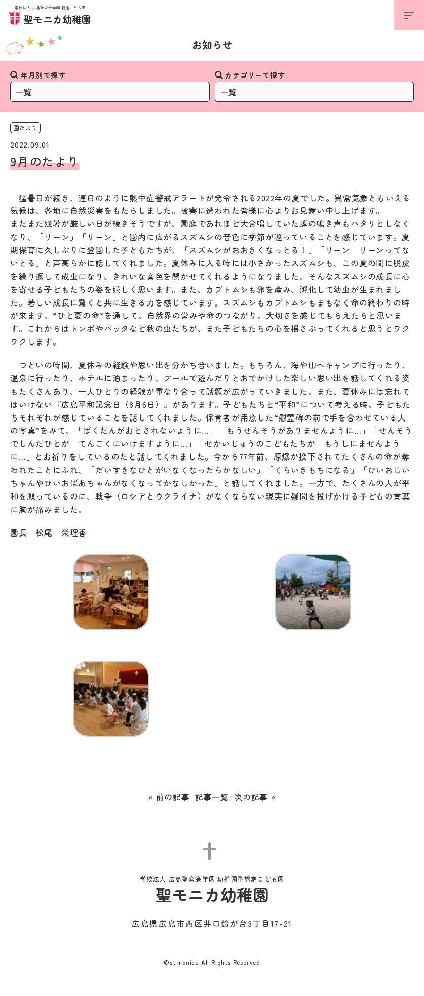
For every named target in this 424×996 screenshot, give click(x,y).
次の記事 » (255, 797)
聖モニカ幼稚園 (50, 16)
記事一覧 (212, 797)
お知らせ (212, 44)
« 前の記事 (169, 797)
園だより (25, 127)
